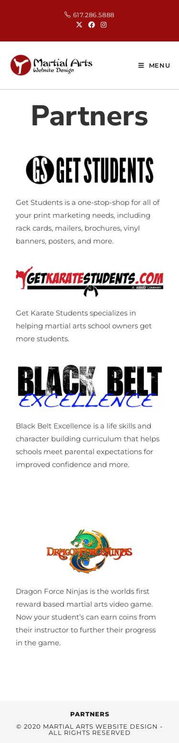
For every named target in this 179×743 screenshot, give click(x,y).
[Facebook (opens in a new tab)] (91, 24)
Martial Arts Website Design (100, 726)
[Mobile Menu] (154, 65)
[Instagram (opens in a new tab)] (102, 24)
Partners (89, 714)
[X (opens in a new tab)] (79, 24)
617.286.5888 (94, 15)
